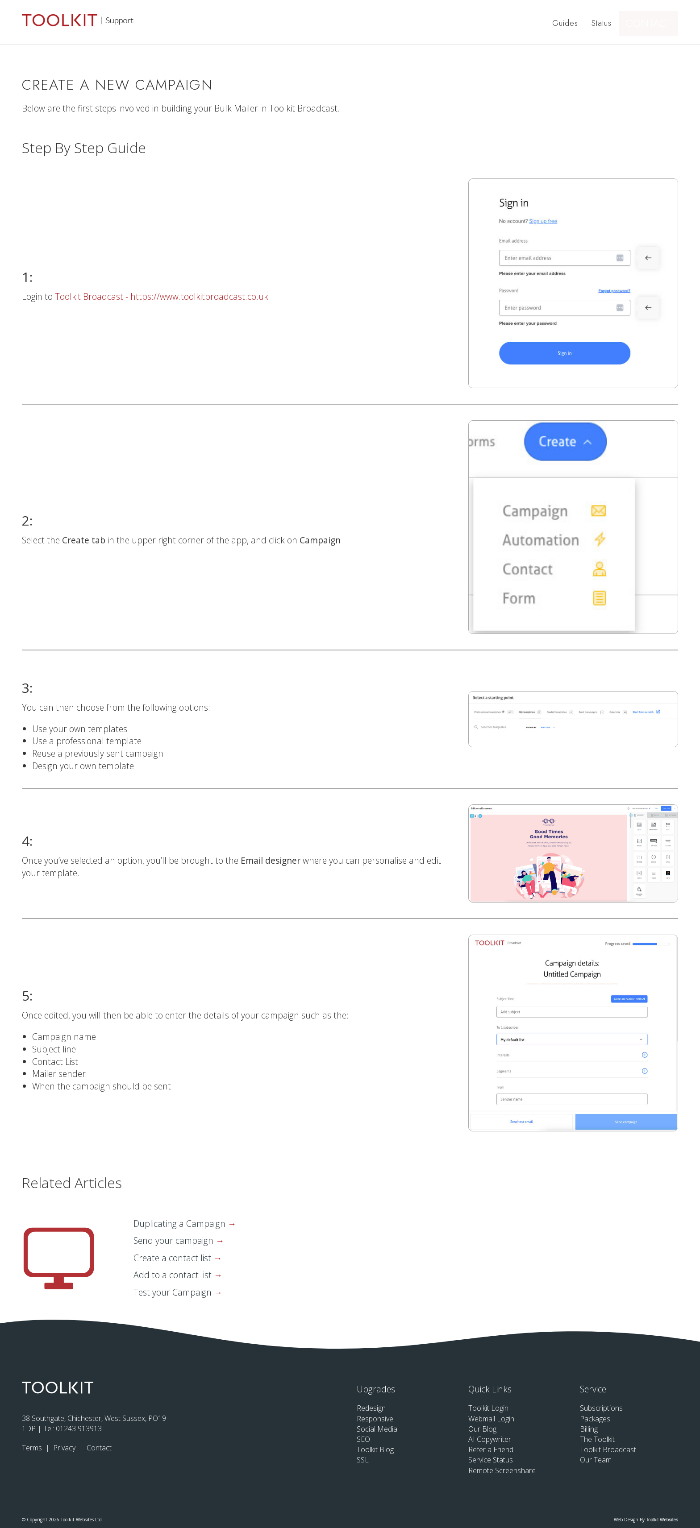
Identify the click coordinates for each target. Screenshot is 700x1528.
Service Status (490, 1460)
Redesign (371, 1408)
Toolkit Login (488, 1408)
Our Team (596, 1460)
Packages (595, 1419)
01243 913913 (79, 1428)
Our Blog (482, 1429)
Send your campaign (174, 1240)
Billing (589, 1429)
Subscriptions (601, 1408)
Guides (566, 22)
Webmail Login (491, 1419)
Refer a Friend (490, 1449)
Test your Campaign (173, 1292)
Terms (33, 1448)
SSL (363, 1460)
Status (603, 22)
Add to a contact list (173, 1275)
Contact (652, 22)
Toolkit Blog (375, 1449)
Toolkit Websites (662, 1519)
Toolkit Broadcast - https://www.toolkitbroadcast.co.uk (161, 296)
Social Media (377, 1429)
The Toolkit (597, 1439)
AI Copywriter (489, 1439)
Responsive (375, 1419)
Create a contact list (173, 1258)
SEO (363, 1439)
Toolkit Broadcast (608, 1449)
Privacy (65, 1448)
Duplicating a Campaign (180, 1223)
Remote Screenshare (502, 1470)
